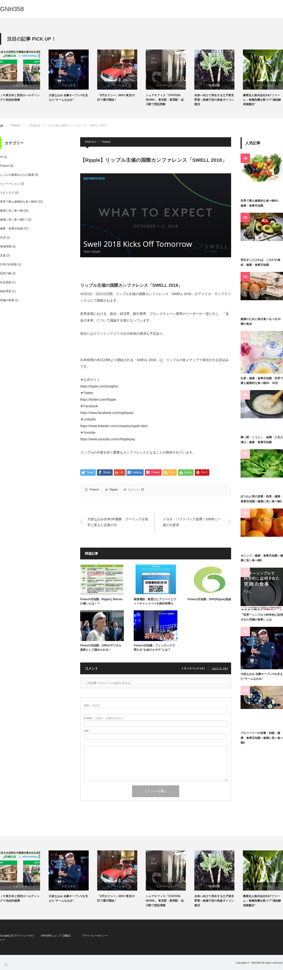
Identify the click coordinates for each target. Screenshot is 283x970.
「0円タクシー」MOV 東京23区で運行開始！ (116, 97)
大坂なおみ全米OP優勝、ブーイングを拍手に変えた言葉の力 (117, 522)
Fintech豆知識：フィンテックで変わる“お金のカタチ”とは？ (154, 647)
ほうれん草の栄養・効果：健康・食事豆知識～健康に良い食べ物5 (262, 499)
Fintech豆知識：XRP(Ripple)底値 (209, 599)
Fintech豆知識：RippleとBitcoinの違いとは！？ (101, 601)
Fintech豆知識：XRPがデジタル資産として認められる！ (100, 647)
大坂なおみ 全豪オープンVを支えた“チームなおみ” (68, 97)
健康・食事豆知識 (11, 228)
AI (1, 156)
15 (142, 489)
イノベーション (117, 85)
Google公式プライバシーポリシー (17, 937)
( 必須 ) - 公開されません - (104, 718)
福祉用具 (5, 291)
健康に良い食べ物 (11, 210)
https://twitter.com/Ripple (98, 399)
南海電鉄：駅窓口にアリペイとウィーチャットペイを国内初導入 (155, 601)
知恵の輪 (5, 273)
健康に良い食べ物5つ (13, 219)
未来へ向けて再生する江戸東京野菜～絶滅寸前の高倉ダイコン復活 (214, 100)
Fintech (106, 141)
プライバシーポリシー (95, 935)
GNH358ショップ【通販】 (56, 935)
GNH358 (12, 9)
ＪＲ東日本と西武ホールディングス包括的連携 (20, 97)
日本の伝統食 (8, 264)
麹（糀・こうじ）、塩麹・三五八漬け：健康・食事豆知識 (262, 440)
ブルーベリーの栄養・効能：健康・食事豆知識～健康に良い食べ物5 (262, 737)
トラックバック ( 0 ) (193, 668)
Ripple (114, 489)
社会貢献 (5, 282)
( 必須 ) (92, 705)
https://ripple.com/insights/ (99, 386)
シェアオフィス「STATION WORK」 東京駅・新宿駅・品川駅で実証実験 (165, 100)
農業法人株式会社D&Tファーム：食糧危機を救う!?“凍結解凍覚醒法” (262, 100)
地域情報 (214, 85)
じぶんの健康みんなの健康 (17, 174)
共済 (3, 237)
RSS (6, 964)
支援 (3, 255)
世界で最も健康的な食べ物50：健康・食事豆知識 (260, 203)
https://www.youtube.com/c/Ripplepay (107, 439)
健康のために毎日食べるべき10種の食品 (260, 321)
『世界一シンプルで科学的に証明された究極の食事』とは (262, 617)
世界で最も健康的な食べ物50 (18, 201)
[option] (24, 76)
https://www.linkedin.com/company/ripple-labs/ (114, 426)
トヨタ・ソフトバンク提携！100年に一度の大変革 (192, 522)
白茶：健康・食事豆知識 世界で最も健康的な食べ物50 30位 (262, 381)
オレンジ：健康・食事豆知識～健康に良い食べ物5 (262, 558)
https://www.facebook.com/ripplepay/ (107, 413)
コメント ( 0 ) (220, 668)
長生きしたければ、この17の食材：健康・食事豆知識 (260, 262)
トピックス (20, 85)
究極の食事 (7, 300)
